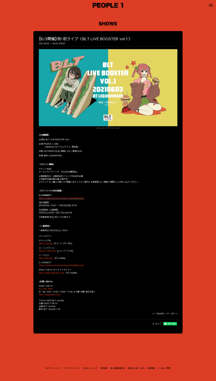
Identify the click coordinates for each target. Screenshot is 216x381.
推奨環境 (151, 368)
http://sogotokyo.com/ (50, 294)
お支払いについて (90, 368)
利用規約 (104, 368)
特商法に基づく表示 (136, 368)
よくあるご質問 (163, 368)
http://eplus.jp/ (46, 258)
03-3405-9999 (46, 288)
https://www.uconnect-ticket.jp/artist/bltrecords (61, 198)
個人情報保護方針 (117, 368)
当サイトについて (53, 368)
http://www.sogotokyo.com (52, 272)
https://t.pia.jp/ (46, 243)
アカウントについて (71, 368)
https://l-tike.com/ (48, 250)
